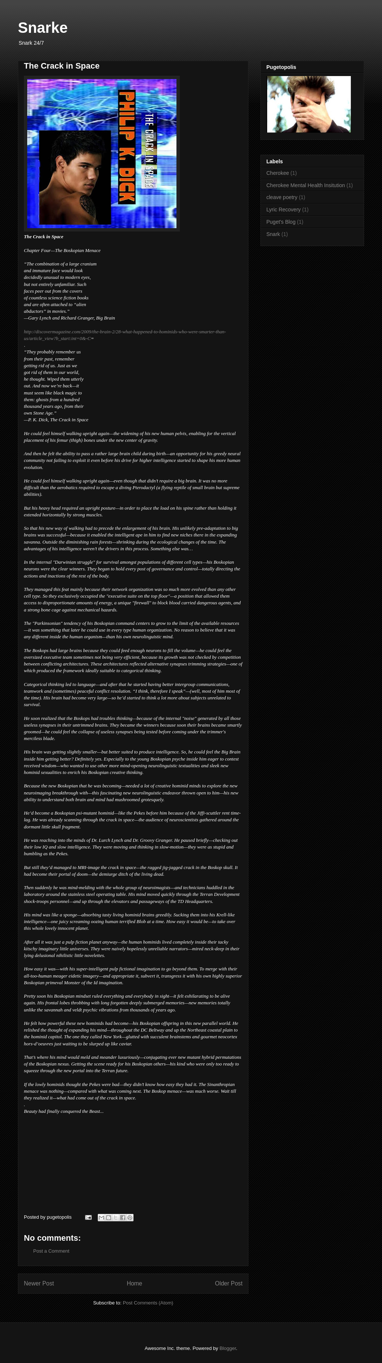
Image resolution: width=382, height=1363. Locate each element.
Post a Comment (51, 1251)
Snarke (43, 27)
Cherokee (277, 173)
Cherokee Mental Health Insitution (305, 185)
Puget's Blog (280, 222)
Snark (273, 234)
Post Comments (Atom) (148, 1303)
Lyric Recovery (283, 210)
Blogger (227, 1348)
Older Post (228, 1283)
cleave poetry (281, 197)
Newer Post (39, 1283)
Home (135, 1283)
